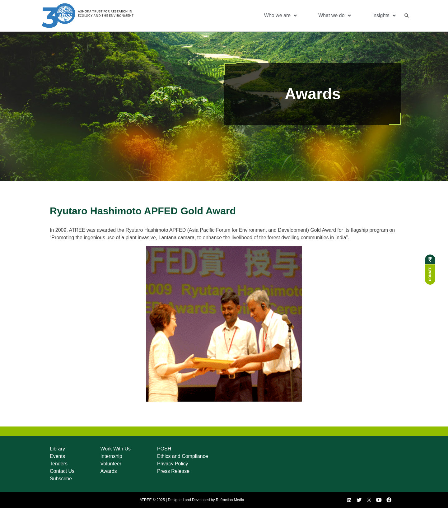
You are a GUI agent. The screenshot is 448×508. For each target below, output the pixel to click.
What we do (334, 15)
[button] (406, 15)
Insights (384, 15)
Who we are (280, 15)
